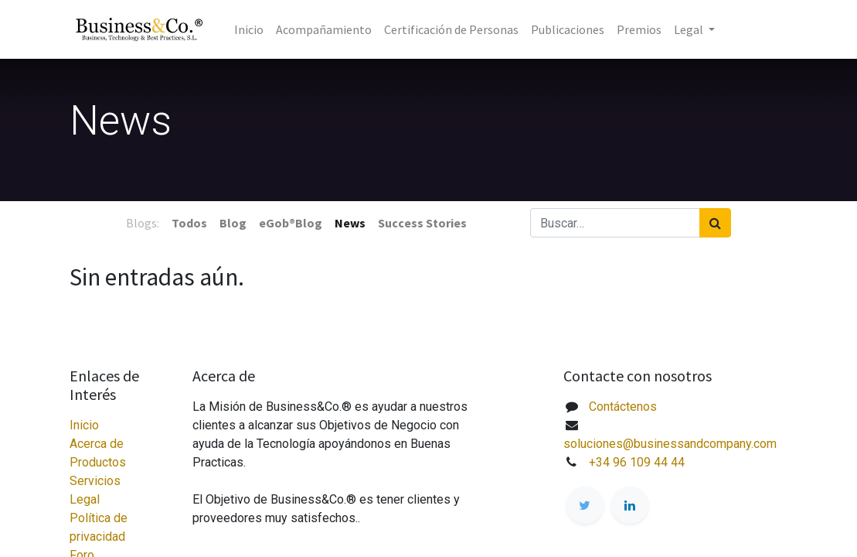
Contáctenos (623, 406)
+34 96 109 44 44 (637, 462)
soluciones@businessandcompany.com (670, 443)
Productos (98, 462)
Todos (189, 223)
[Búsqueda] (715, 222)
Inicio (84, 425)
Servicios (95, 480)
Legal (85, 499)
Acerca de (97, 443)
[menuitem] (249, 29)
